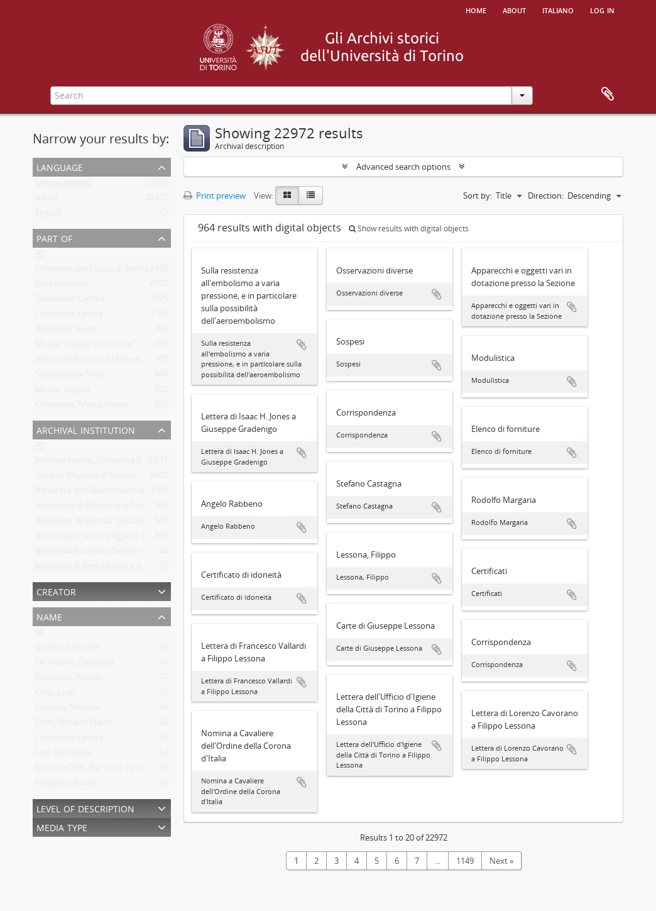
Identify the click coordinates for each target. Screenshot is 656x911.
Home (476, 9)
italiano (558, 9)
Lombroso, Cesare (69, 316)
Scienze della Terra (69, 376)
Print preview (214, 195)
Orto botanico (61, 286)
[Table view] (310, 195)
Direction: (546, 195)
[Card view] (287, 195)
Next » (501, 860)
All (39, 256)
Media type (61, 826)
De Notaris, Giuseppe (74, 664)
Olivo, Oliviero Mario (73, 725)
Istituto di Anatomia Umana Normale (104, 361)
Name (49, 615)
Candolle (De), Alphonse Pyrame (95, 770)
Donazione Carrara (70, 301)
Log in (602, 9)
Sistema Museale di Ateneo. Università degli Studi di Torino (144, 477)
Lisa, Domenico (63, 755)
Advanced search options (403, 166)
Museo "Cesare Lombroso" (85, 346)
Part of (54, 237)
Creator (56, 590)
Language (59, 166)
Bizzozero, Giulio (65, 331)
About (514, 9)
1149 (465, 860)
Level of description (85, 807)
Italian (46, 200)
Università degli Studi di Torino (92, 271)
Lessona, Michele (67, 709)
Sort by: (477, 195)
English (48, 215)
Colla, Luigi (55, 694)
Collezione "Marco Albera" (83, 406)
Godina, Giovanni (67, 649)
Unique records (63, 184)
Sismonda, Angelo (68, 679)
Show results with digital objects (409, 228)
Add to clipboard (301, 344)
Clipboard (607, 94)
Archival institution (85, 429)
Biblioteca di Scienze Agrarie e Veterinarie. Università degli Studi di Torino (170, 538)
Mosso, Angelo (62, 391)
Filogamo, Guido (65, 785)
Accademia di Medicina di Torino (95, 508)
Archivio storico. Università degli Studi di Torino (122, 462)
